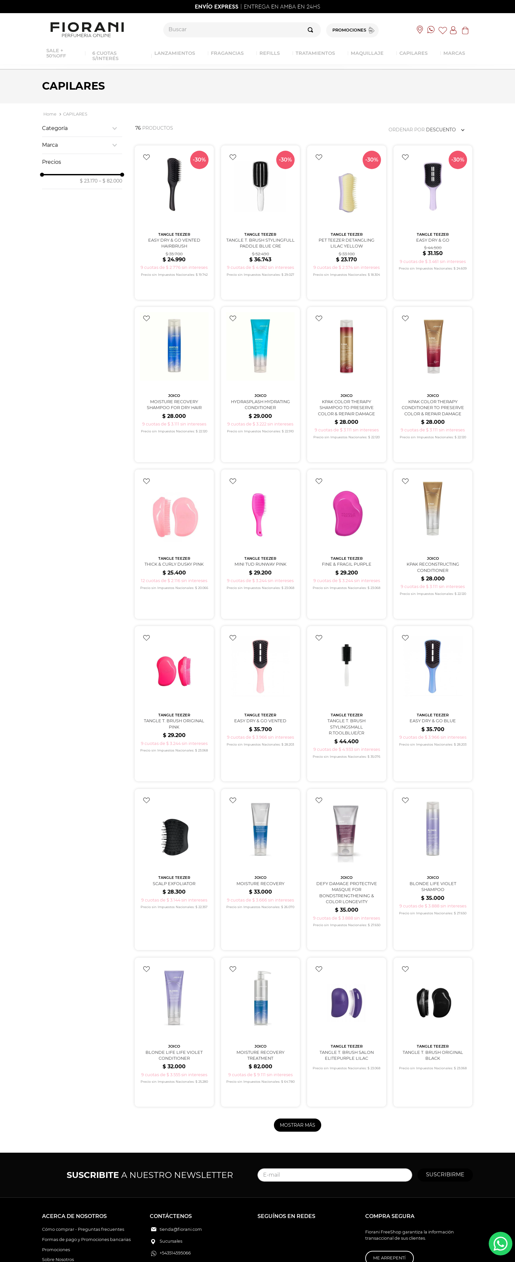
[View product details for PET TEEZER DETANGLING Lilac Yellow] (346, 212)
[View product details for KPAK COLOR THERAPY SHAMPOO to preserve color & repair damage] (346, 363)
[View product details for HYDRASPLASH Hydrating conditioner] (260, 363)
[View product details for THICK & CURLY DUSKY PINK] (174, 513)
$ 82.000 (110, 181)
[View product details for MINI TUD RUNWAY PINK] (260, 513)
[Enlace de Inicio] (50, 114)
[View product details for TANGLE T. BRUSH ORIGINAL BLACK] (433, 969)
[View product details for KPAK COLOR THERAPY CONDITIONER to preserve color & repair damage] (433, 363)
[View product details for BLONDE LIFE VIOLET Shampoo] (433, 817)
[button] (82, 128)
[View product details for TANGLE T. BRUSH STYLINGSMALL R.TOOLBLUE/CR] (346, 662)
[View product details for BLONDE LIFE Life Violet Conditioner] (174, 969)
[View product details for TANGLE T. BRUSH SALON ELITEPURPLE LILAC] (346, 969)
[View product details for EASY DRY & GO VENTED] (260, 662)
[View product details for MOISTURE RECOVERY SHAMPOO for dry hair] (174, 363)
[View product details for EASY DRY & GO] (433, 212)
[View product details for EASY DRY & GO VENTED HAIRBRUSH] (174, 212)
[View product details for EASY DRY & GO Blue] (433, 662)
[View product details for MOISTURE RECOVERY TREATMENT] (260, 969)
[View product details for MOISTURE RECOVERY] (260, 817)
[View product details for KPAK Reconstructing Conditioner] (433, 513)
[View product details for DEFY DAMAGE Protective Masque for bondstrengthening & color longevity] (346, 817)
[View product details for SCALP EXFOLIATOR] (174, 817)
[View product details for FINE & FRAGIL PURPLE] (346, 513)
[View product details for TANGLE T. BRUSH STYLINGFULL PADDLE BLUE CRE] (260, 212)
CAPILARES (75, 114)
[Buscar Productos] (312, 29)
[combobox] (242, 29)
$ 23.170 (89, 181)
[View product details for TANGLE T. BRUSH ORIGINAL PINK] (174, 662)
